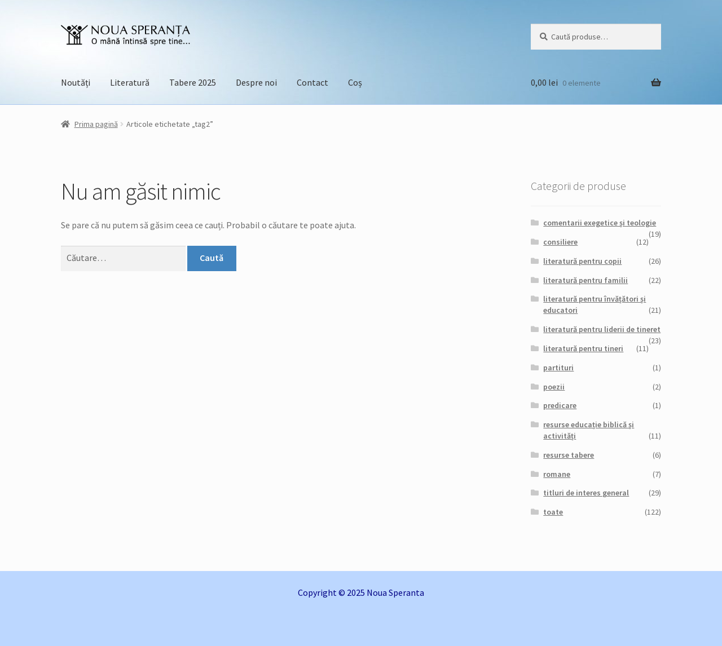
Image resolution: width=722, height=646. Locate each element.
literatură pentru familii (585, 280)
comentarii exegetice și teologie (599, 223)
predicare (559, 405)
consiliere (560, 242)
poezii (554, 387)
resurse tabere (568, 455)
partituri (558, 367)
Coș (355, 82)
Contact (312, 82)
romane (556, 474)
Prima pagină (96, 124)
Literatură (129, 82)
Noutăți (75, 82)
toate (553, 512)
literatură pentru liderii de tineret (602, 329)
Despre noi (256, 82)
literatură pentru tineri (583, 348)
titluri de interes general (586, 493)
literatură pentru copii (582, 261)
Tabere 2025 (192, 82)
